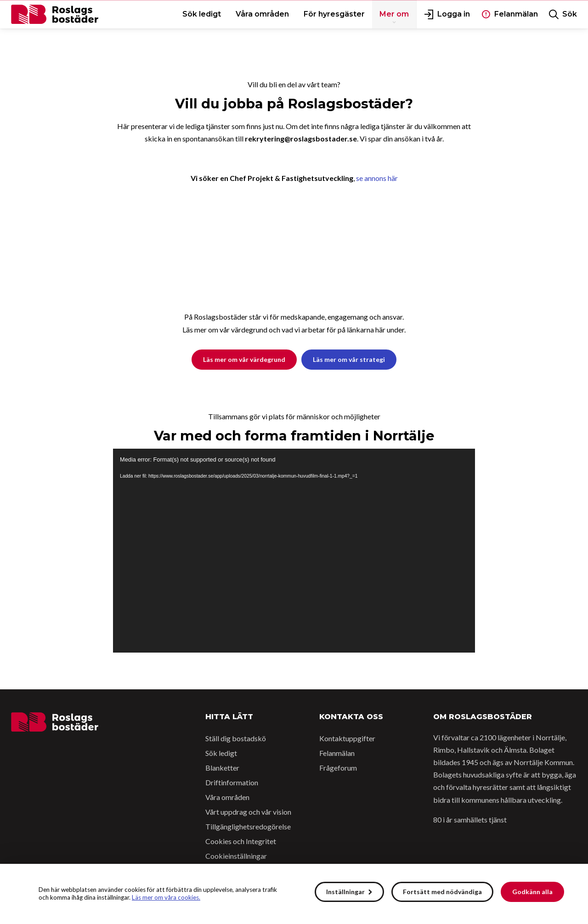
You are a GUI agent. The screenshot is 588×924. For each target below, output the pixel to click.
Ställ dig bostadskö (235, 738)
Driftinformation (231, 782)
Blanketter (222, 767)
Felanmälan (337, 753)
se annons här (377, 178)
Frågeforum (338, 767)
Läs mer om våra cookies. (166, 897)
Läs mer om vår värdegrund (244, 359)
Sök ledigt (221, 753)
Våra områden (227, 797)
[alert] (294, 894)
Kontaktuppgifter (347, 738)
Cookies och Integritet (240, 841)
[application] (294, 550)
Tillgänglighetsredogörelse (248, 826)
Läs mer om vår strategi (349, 359)
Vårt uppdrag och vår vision (248, 811)
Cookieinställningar (236, 855)
